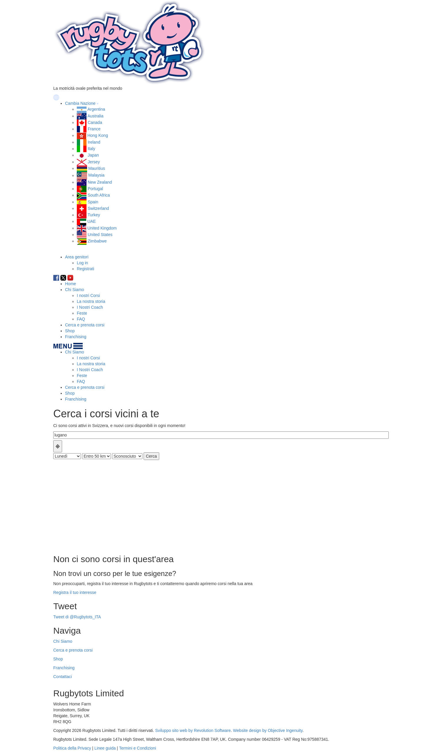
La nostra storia (91, 301)
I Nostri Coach (90, 307)
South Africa (99, 195)
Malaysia (96, 175)
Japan (93, 155)
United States (100, 234)
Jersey (94, 162)
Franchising (75, 336)
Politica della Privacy (72, 748)
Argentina (96, 109)
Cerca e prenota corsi (84, 325)
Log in (82, 262)
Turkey (94, 214)
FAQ (81, 319)
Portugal (95, 188)
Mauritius (96, 168)
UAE (91, 221)
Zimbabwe (97, 241)
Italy (91, 148)
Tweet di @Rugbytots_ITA (77, 617)
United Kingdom (102, 228)
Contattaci (62, 676)
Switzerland (98, 208)
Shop (70, 330)
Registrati (85, 268)
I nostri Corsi (88, 295)
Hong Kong (97, 135)
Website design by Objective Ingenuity (268, 730)
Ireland (94, 142)
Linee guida (105, 748)
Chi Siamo (74, 289)
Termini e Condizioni (137, 748)
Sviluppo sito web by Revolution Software (193, 730)
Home (70, 283)
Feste (82, 313)
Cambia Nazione (80, 103)
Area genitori (76, 257)
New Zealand (100, 182)
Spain (93, 202)
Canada (95, 122)
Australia (95, 116)
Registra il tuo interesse (74, 592)
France (94, 129)
